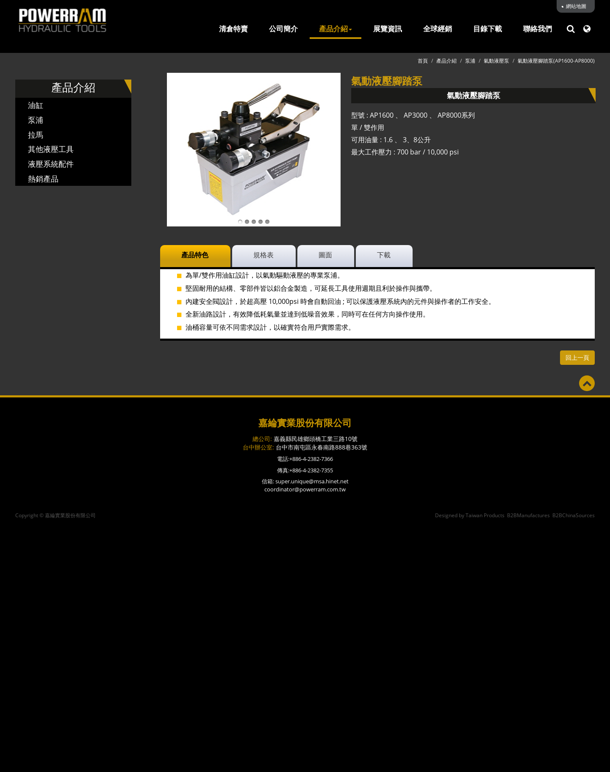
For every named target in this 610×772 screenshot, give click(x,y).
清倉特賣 (233, 29)
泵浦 (35, 120)
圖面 (325, 254)
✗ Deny (305, 555)
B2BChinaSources (573, 515)
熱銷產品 (43, 179)
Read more (266, 651)
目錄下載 (487, 29)
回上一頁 (577, 357)
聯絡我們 (537, 29)
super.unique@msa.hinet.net (312, 481)
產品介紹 (335, 29)
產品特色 (194, 254)
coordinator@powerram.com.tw (305, 489)
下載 (384, 254)
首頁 (423, 60)
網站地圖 (576, 6)
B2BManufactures (528, 515)
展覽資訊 (387, 29)
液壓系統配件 (51, 164)
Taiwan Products (485, 515)
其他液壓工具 (51, 149)
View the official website (326, 651)
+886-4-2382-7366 (311, 459)
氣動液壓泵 (496, 60)
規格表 (263, 254)
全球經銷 (437, 29)
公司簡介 (283, 29)
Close (305, 526)
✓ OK (430, 767)
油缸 (35, 105)
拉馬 (35, 135)
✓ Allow (305, 545)
